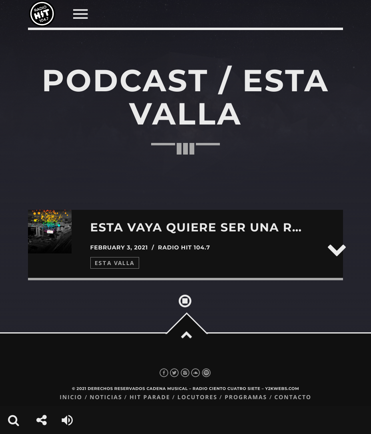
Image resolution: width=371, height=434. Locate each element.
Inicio (71, 397)
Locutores (197, 397)
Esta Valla (115, 263)
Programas (246, 397)
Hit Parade (150, 397)
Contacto (292, 397)
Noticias (106, 397)
